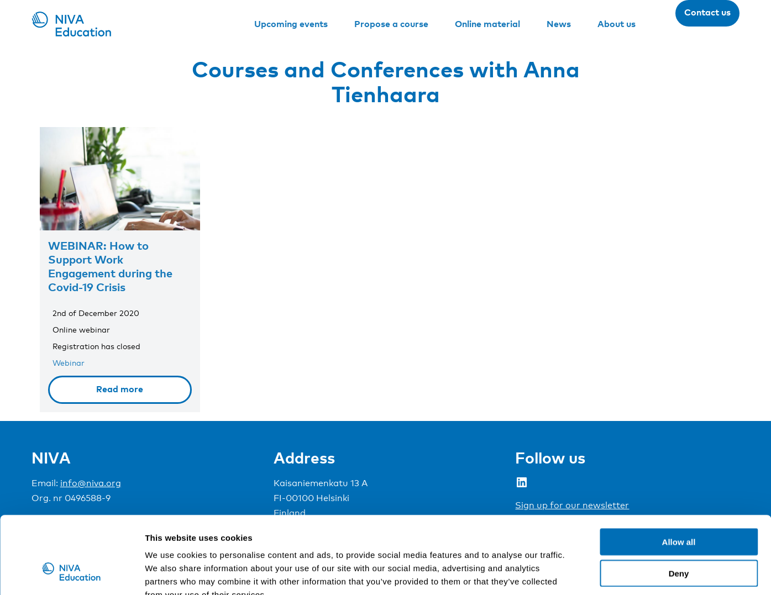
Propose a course (391, 23)
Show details (580, 573)
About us (616, 23)
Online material (487, 23)
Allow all (679, 475)
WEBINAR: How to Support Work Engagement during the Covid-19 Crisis (110, 266)
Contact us (707, 12)
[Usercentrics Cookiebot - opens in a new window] (71, 573)
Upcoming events (291, 23)
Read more (119, 388)
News (559, 23)
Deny (679, 507)
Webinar (69, 362)
